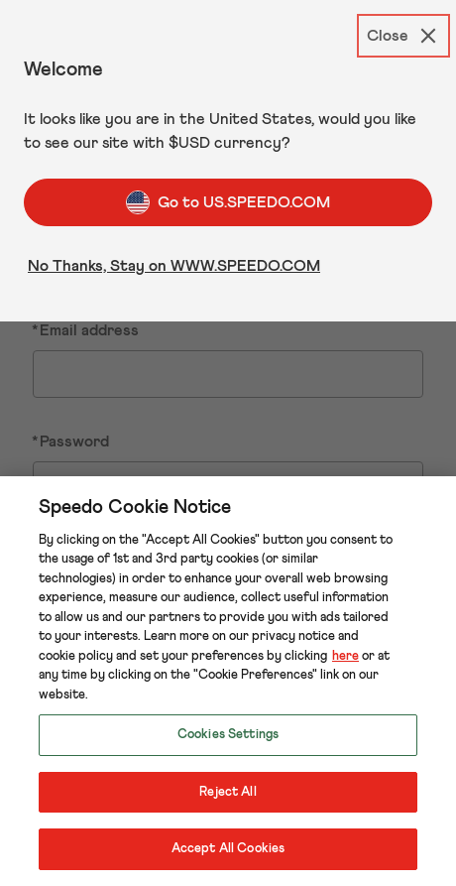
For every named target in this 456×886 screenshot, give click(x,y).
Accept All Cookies (228, 848)
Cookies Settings (228, 734)
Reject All (227, 792)
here (345, 656)
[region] (228, 681)
